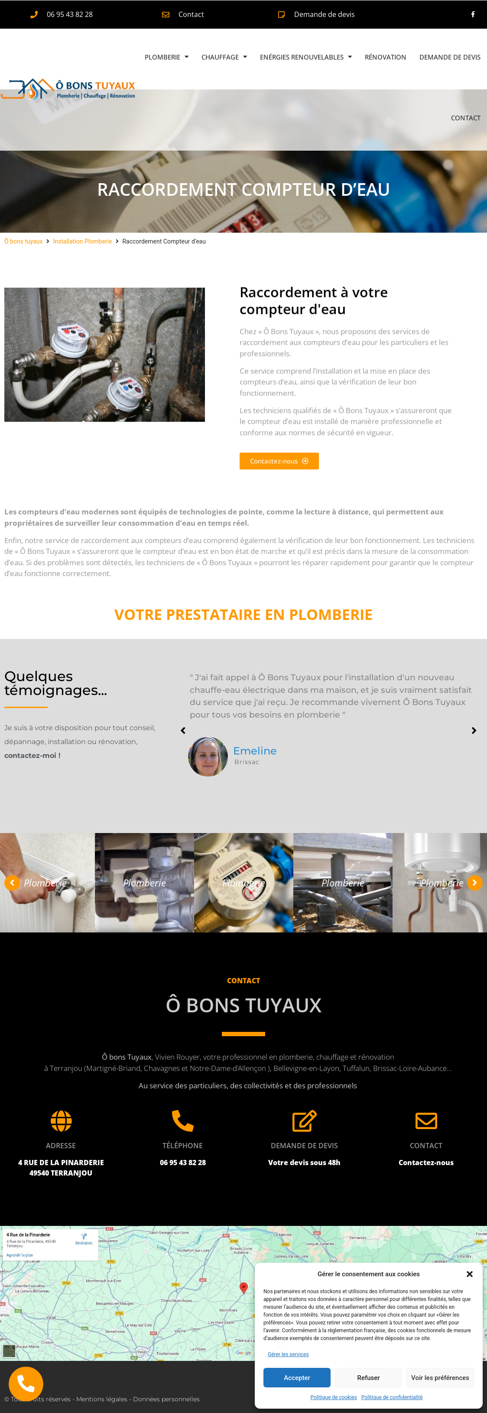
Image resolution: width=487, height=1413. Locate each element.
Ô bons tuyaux (23, 241)
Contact (466, 96)
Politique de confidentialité (392, 1397)
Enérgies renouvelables (306, 35)
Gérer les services (288, 1354)
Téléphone (182, 1145)
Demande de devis (450, 35)
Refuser (368, 1378)
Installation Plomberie (82, 241)
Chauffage (224, 35)
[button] (469, 1274)
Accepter (297, 1378)
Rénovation (385, 35)
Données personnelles (166, 1399)
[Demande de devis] (304, 1121)
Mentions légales (101, 1399)
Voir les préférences (440, 1378)
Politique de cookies (334, 1397)
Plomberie (166, 35)
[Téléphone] (183, 1121)
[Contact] (426, 1121)
